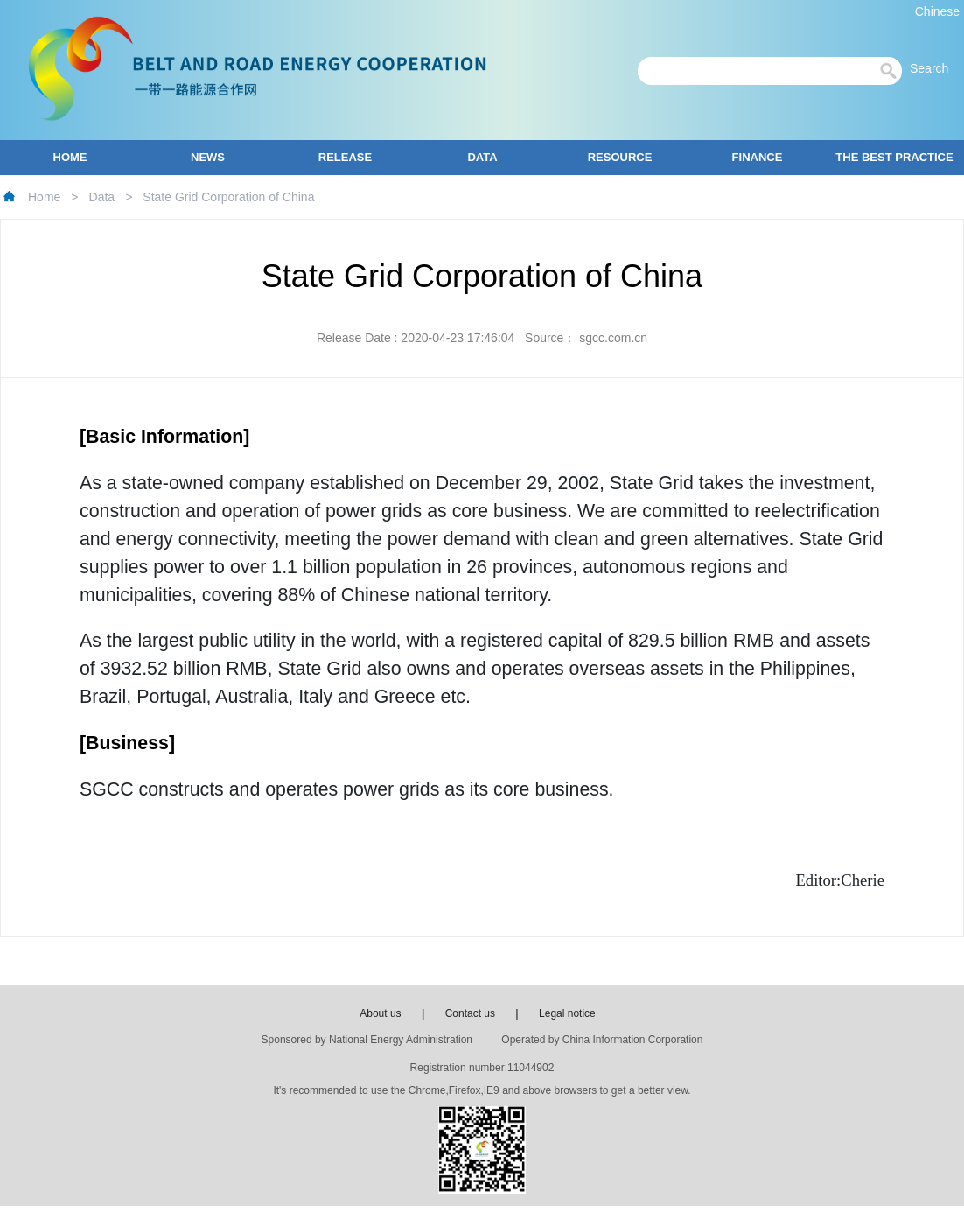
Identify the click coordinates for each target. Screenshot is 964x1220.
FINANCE (757, 157)
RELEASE (345, 157)
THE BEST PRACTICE (894, 157)
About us (380, 1013)
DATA (482, 157)
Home (44, 197)
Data (102, 197)
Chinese (937, 11)
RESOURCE (620, 157)
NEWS (208, 157)
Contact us (470, 1013)
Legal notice (567, 1013)
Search (934, 68)
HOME (70, 157)
